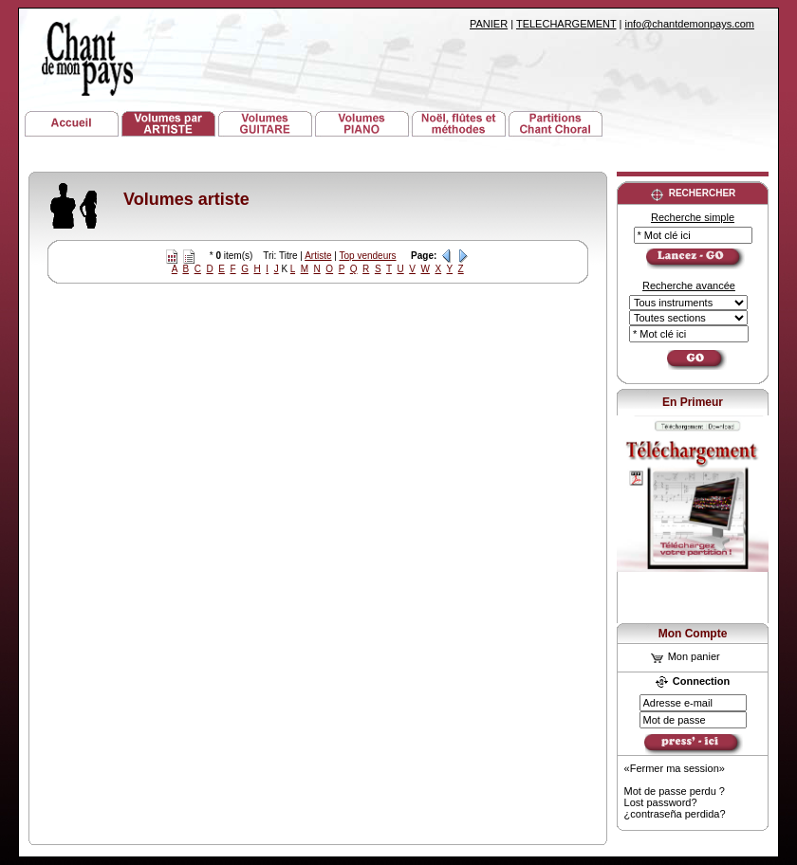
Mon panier (685, 656)
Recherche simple (692, 217)
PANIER (489, 23)
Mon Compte (693, 633)
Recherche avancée (688, 285)
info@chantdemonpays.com (689, 23)
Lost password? (660, 802)
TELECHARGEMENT (566, 23)
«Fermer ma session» (674, 768)
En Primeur (692, 402)
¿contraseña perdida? (675, 813)
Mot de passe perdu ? (674, 791)
